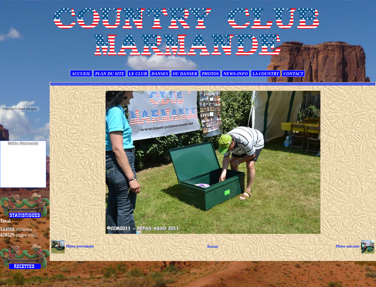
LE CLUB (138, 73)
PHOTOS (210, 73)
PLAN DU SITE (109, 73)
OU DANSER (185, 73)
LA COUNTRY (265, 73)
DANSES (159, 73)
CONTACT (293, 73)
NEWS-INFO (235, 73)
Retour (212, 247)
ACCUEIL (81, 73)
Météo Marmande (23, 143)
